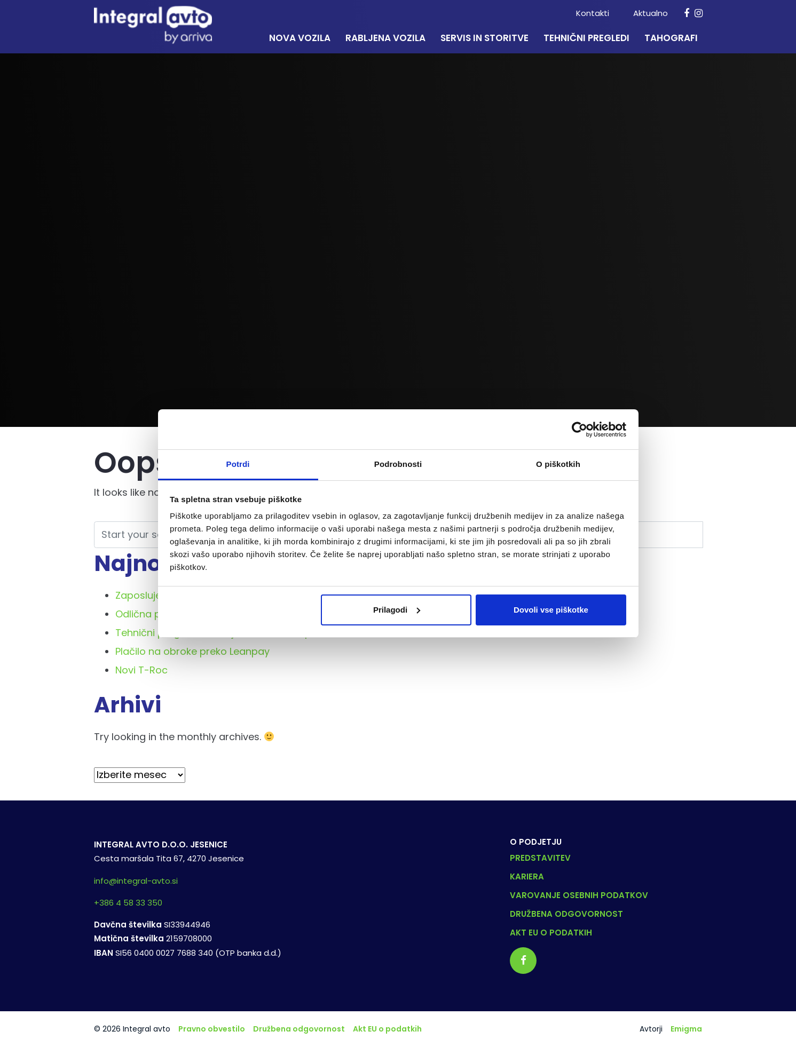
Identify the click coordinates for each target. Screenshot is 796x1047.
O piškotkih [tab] (558, 464)
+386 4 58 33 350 (128, 902)
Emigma (686, 1029)
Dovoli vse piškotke (551, 609)
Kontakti (592, 13)
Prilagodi (396, 609)
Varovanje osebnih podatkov (579, 895)
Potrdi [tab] (238, 464)
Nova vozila (299, 37)
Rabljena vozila (385, 37)
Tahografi (671, 37)
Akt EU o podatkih (551, 933)
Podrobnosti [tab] (398, 464)
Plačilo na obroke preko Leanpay (192, 651)
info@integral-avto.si (136, 880)
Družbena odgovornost (566, 914)
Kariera (527, 876)
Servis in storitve (484, 37)
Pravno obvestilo (211, 1029)
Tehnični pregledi (586, 37)
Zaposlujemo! (147, 595)
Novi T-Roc (141, 670)
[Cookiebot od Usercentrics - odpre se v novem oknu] (579, 430)
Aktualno (650, 13)
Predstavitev (540, 858)
